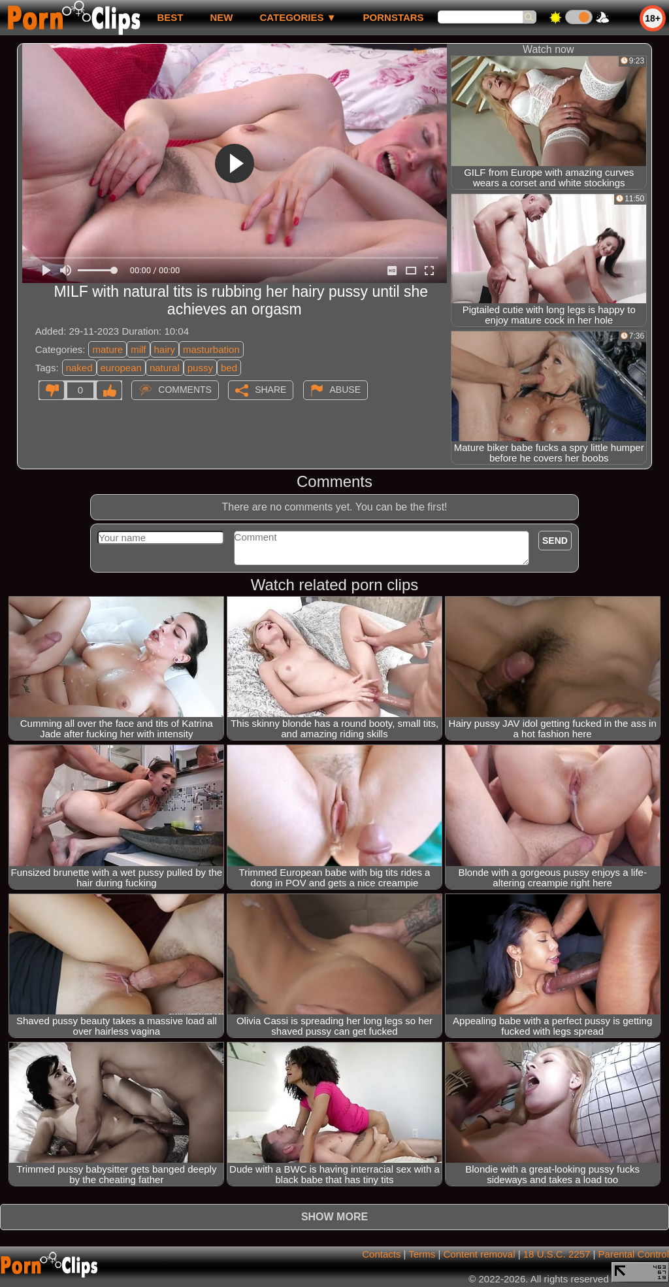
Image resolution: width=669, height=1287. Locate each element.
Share (270, 389)
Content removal (479, 1254)
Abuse (345, 389)
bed (229, 367)
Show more (334, 1216)
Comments (185, 389)
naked (79, 367)
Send (555, 540)
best (170, 17)
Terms (421, 1254)
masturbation (211, 349)
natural (165, 367)
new (221, 17)
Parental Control (633, 1254)
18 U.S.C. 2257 (557, 1254)
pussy (200, 367)
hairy (165, 349)
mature (107, 349)
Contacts (381, 1254)
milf (138, 349)
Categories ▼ (297, 17)
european (121, 367)
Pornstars (393, 17)
